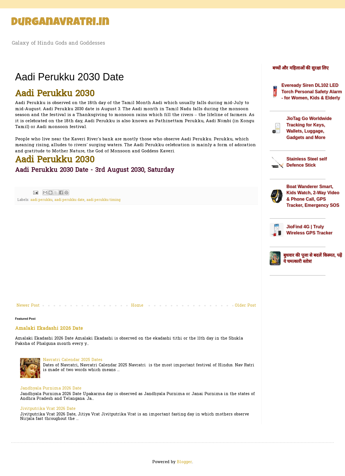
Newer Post (28, 306)
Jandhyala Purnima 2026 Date (50, 388)
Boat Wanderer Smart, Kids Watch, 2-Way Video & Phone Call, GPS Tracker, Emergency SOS (312, 196)
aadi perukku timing (103, 200)
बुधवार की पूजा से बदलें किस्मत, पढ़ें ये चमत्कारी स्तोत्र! (312, 258)
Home (137, 306)
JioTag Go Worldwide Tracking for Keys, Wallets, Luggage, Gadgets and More (309, 128)
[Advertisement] (136, 256)
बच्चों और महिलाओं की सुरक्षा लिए (300, 68)
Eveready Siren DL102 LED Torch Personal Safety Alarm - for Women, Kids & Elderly (311, 91)
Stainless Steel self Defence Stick (306, 162)
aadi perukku (41, 200)
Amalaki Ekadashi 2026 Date (49, 328)
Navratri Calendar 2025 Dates (72, 360)
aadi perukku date (69, 200)
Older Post (245, 306)
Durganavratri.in (60, 22)
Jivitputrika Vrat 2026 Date (48, 409)
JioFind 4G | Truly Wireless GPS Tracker (309, 229)
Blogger (184, 462)
